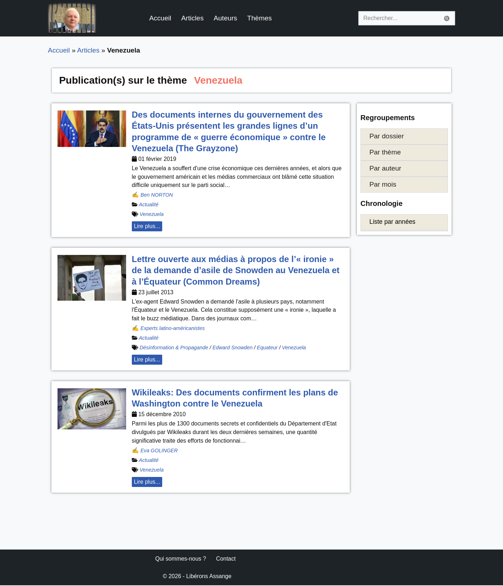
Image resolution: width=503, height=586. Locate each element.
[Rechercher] (398, 18)
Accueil (160, 18)
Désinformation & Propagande (174, 348)
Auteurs (226, 18)
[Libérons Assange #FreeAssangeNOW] (72, 18)
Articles (192, 18)
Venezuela (152, 214)
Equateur (267, 348)
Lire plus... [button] (147, 226)
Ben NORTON (156, 195)
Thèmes (260, 18)
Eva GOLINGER (159, 451)
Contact (226, 559)
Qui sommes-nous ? (180, 559)
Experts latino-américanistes (172, 328)
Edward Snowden (233, 348)
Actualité (149, 205)
